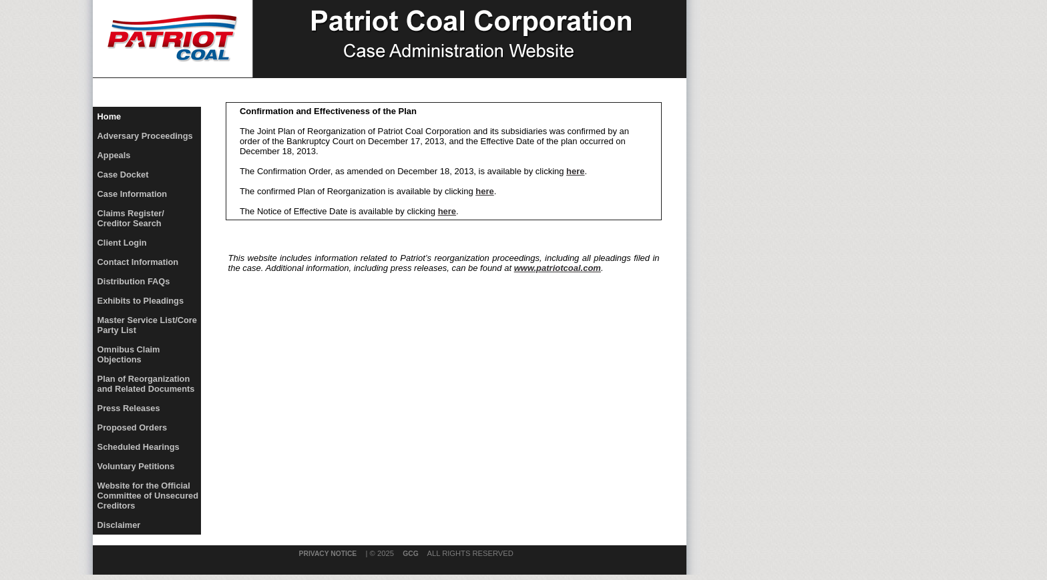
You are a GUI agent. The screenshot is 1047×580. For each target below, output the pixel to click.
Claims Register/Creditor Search (130, 218)
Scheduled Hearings (138, 447)
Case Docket (123, 175)
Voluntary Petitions (136, 466)
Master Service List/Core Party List (147, 325)
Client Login (122, 243)
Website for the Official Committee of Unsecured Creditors (147, 496)
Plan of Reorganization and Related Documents (146, 384)
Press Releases (128, 408)
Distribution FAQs (133, 281)
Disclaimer (119, 525)
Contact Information (138, 262)
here (575, 171)
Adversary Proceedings (145, 136)
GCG (410, 553)
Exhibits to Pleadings (140, 301)
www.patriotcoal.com (557, 268)
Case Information (132, 194)
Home (109, 116)
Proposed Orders (132, 427)
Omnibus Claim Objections (128, 354)
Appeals (114, 155)
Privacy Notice (328, 553)
